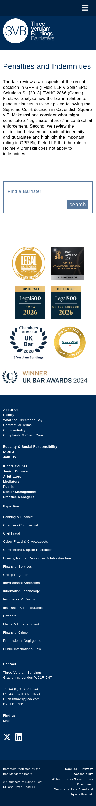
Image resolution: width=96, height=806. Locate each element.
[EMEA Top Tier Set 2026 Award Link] (30, 317)
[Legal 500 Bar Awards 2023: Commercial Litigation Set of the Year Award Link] (67, 277)
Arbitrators (12, 476)
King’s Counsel (16, 466)
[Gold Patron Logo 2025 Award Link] (69, 356)
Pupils (8, 487)
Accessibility (83, 773)
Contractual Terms (17, 425)
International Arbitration (21, 583)
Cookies (71, 768)
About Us (11, 410)
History (8, 415)
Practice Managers (18, 497)
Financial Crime (15, 632)
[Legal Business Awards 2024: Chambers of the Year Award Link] (28, 277)
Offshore (10, 616)
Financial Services (17, 566)
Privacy (87, 768)
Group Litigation (15, 575)
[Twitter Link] (7, 737)
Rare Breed (79, 789)
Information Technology (21, 591)
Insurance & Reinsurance (23, 608)
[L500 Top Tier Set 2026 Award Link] (66, 317)
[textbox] (46, 191)
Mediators (11, 481)
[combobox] (48, 191)
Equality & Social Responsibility (30, 447)
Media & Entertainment (21, 624)
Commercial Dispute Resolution (28, 550)
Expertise (11, 506)
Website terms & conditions (72, 779)
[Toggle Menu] (85, 8)
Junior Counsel (16, 471)
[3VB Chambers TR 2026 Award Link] (28, 356)
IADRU (8, 452)
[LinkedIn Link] (18, 737)
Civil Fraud (11, 533)
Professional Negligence (22, 641)
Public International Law (22, 649)
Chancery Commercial (20, 525)
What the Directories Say (23, 420)
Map (6, 721)
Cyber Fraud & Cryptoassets (25, 541)
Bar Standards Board (18, 773)
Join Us (9, 457)
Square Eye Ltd (81, 794)
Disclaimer (85, 784)
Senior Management (19, 492)
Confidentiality (14, 430)
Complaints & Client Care (23, 435)
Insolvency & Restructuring (24, 599)
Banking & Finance (18, 517)
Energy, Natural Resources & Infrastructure (37, 558)
